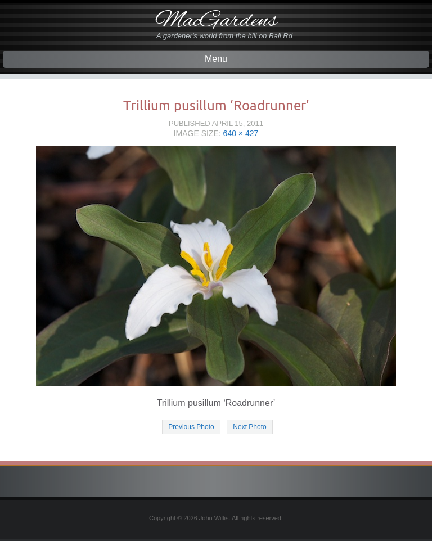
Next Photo (249, 427)
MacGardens (216, 21)
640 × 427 (241, 133)
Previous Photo (191, 427)
